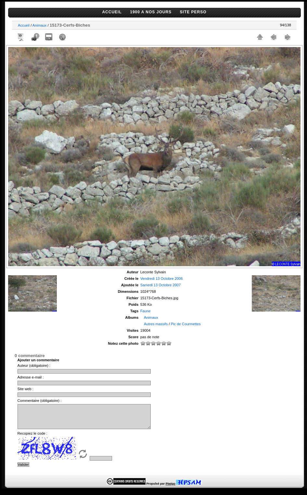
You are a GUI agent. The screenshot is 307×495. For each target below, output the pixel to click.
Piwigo (170, 488)
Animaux (39, 25)
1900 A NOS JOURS (151, 12)
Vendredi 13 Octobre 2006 (161, 278)
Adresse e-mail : (31, 377)
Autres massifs (156, 324)
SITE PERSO (193, 12)
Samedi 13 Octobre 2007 (160, 285)
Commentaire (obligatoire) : (40, 400)
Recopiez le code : (32, 438)
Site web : (25, 389)
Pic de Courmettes (186, 324)
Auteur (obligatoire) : (34, 365)
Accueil (24, 25)
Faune (145, 311)
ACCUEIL (112, 12)
